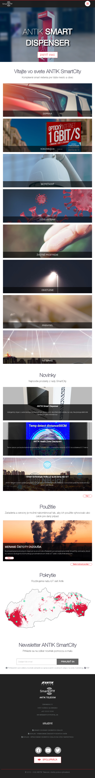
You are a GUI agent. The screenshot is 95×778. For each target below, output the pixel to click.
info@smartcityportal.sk (47, 715)
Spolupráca (47, 759)
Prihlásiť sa (67, 662)
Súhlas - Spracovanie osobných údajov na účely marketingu (48, 737)
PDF (86, 668)
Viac (87, 496)
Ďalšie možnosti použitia (81, 564)
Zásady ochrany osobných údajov (47, 730)
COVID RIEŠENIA (47, 220)
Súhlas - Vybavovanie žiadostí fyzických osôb (47, 734)
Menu (88, 2)
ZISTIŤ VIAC (47, 55)
